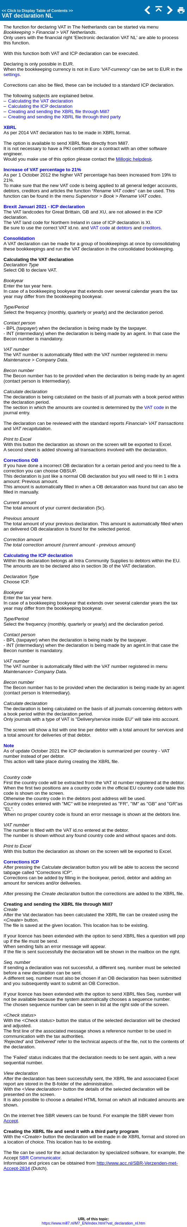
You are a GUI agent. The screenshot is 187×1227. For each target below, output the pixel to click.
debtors (124, 227)
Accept (11, 1120)
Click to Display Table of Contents (37, 10)
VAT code (100, 227)
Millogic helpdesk (134, 159)
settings (12, 74)
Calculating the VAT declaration (40, 101)
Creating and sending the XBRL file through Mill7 (59, 111)
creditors (152, 227)
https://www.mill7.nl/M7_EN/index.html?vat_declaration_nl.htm (93, 1223)
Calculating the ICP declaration (40, 106)
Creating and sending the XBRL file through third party (64, 116)
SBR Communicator (39, 1157)
